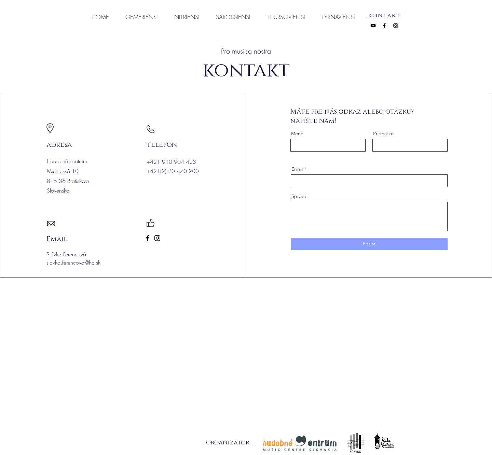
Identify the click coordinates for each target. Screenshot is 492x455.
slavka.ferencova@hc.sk (73, 262)
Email (297, 169)
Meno (297, 133)
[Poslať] (369, 244)
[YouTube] (373, 26)
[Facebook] (384, 26)
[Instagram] (396, 26)
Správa (298, 196)
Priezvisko (383, 133)
